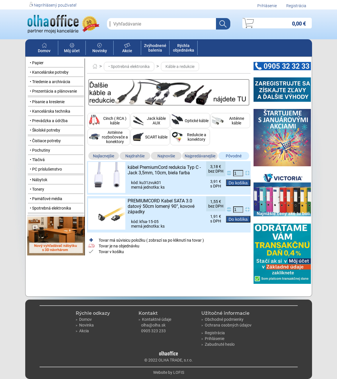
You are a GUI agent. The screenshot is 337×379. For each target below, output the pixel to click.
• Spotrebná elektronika (50, 208)
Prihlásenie (267, 5)
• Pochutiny (40, 150)
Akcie (127, 48)
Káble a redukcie (179, 66)
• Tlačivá (37, 159)
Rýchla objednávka (183, 47)
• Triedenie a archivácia (50, 81)
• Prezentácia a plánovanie (53, 91)
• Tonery (37, 189)
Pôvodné (233, 156)
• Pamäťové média (46, 198)
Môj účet (72, 48)
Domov (44, 48)
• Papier (36, 62)
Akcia (82, 331)
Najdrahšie (135, 156)
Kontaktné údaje (155, 319)
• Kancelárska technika (50, 111)
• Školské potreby (45, 130)
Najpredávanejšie (200, 156)
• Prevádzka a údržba (48, 120)
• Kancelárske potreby (49, 72)
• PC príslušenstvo (46, 169)
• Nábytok (38, 179)
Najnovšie (166, 156)
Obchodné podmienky (222, 319)
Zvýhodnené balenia (155, 47)
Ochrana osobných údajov (226, 325)
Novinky (99, 48)
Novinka (85, 325)
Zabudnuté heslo (218, 344)
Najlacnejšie (103, 156)
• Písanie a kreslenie (47, 101)
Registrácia (296, 5)
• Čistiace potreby (45, 140)
